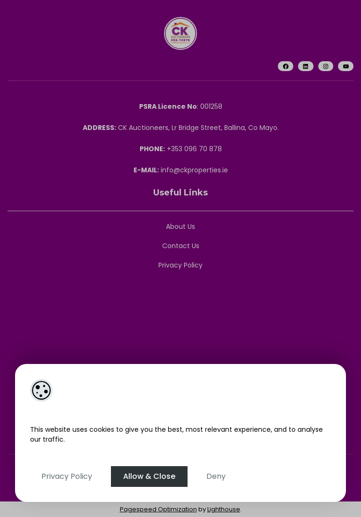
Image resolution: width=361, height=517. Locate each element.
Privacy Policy (66, 476)
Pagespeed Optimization (158, 509)
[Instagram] (326, 66)
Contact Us (180, 245)
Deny (216, 476)
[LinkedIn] (306, 66)
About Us (180, 226)
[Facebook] (285, 66)
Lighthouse (223, 509)
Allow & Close (149, 476)
